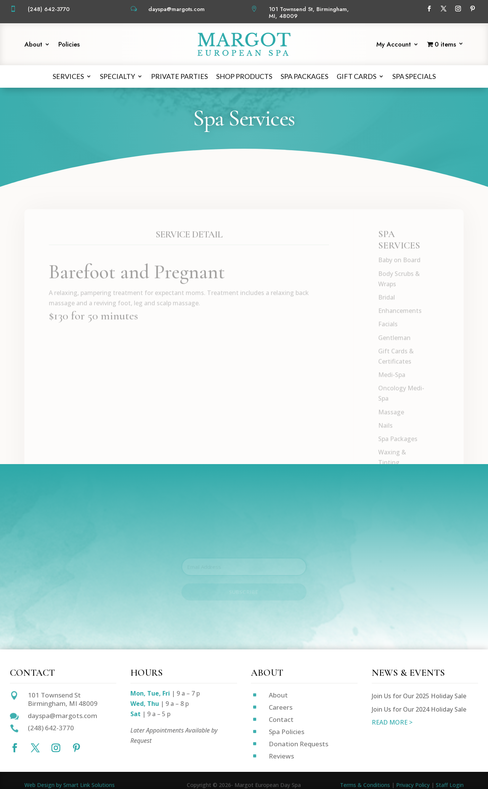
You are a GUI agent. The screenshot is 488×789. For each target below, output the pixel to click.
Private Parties (179, 76)
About (33, 45)
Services (68, 76)
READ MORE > (392, 722)
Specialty (117, 76)
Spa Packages (304, 76)
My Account (393, 45)
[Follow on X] (443, 8)
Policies (69, 45)
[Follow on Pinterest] (472, 8)
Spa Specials (414, 76)
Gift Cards (356, 76)
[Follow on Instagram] (458, 8)
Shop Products (244, 76)
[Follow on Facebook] (429, 8)
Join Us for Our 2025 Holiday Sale (419, 696)
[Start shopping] (445, 45)
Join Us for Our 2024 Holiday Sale (419, 709)
